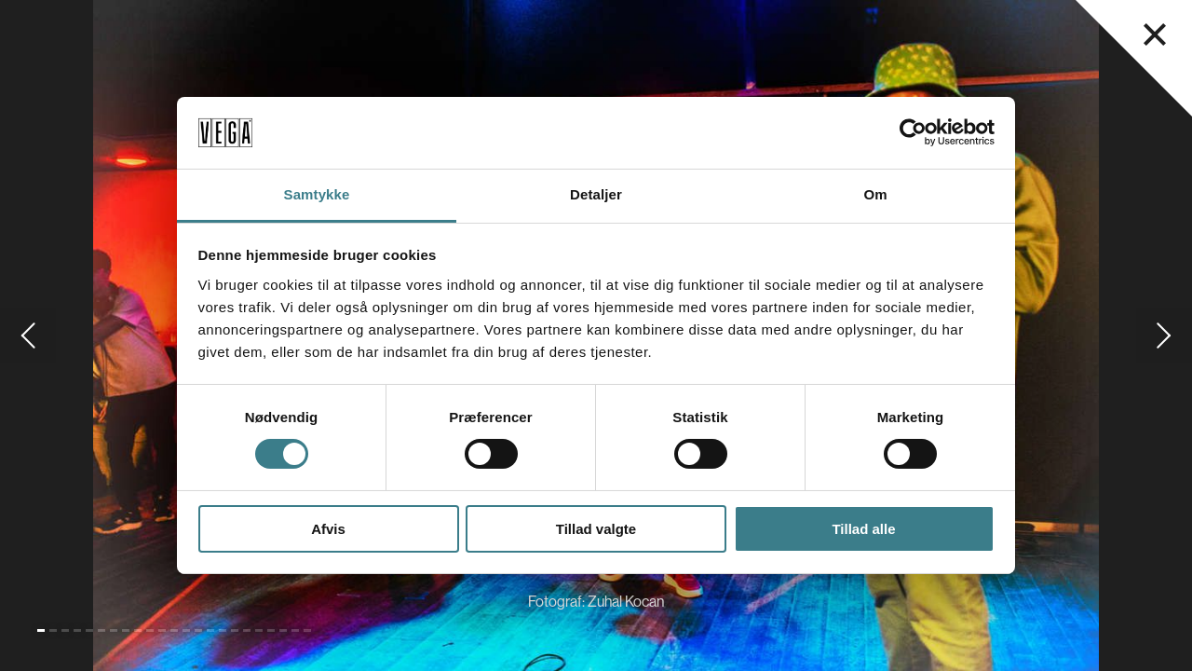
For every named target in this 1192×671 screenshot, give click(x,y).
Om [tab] (875, 194)
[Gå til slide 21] (283, 630)
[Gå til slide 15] (210, 630)
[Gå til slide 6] (101, 630)
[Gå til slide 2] (53, 630)
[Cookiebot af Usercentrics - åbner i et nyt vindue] (913, 132)
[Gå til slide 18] (247, 630)
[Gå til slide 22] (295, 630)
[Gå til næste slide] (1164, 335)
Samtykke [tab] (317, 194)
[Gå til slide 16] (222, 630)
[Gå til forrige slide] (28, 335)
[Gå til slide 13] (186, 630)
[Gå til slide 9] (138, 630)
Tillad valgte (596, 529)
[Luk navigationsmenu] (1154, 34)
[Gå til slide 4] (77, 630)
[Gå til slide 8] (125, 630)
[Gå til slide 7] (113, 630)
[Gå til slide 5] (89, 630)
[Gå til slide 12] (174, 630)
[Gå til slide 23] (307, 630)
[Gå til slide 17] (234, 630)
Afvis (328, 529)
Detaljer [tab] (596, 194)
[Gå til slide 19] (259, 630)
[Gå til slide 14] (198, 630)
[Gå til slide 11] (162, 630)
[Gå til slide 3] (65, 630)
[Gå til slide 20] (271, 630)
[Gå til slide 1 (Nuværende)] (41, 630)
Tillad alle (863, 529)
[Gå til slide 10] (150, 630)
